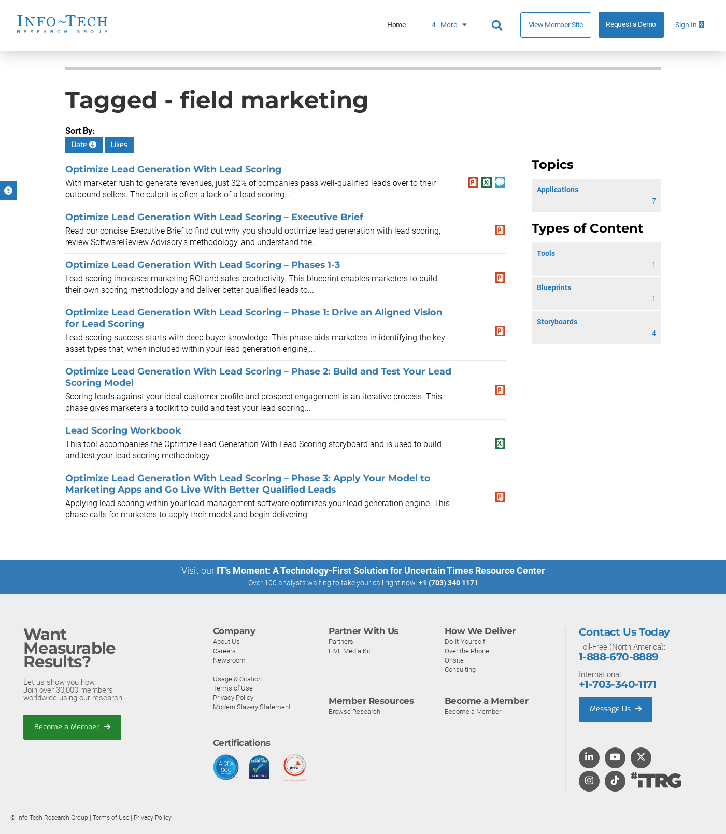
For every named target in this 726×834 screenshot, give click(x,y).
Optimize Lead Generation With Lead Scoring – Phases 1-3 (202, 264)
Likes (119, 145)
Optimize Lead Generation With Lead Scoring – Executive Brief (214, 216)
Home (242, 25)
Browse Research (354, 711)
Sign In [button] (689, 25)
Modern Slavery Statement (252, 706)
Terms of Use (233, 688)
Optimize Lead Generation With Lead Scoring (173, 169)
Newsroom (229, 660)
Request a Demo (631, 24)
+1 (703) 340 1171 (448, 583)
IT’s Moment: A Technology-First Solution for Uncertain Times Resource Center (381, 570)
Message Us (617, 709)
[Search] (498, 25)
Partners (341, 641)
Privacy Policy (233, 697)
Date (84, 145)
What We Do (300, 25)
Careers (224, 650)
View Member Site (556, 25)
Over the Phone (467, 650)
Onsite (454, 660)
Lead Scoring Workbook (123, 430)
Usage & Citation (237, 678)
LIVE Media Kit (350, 650)
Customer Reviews (377, 25)
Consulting (460, 669)
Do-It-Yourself (465, 641)
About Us (226, 641)
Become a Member (73, 727)
